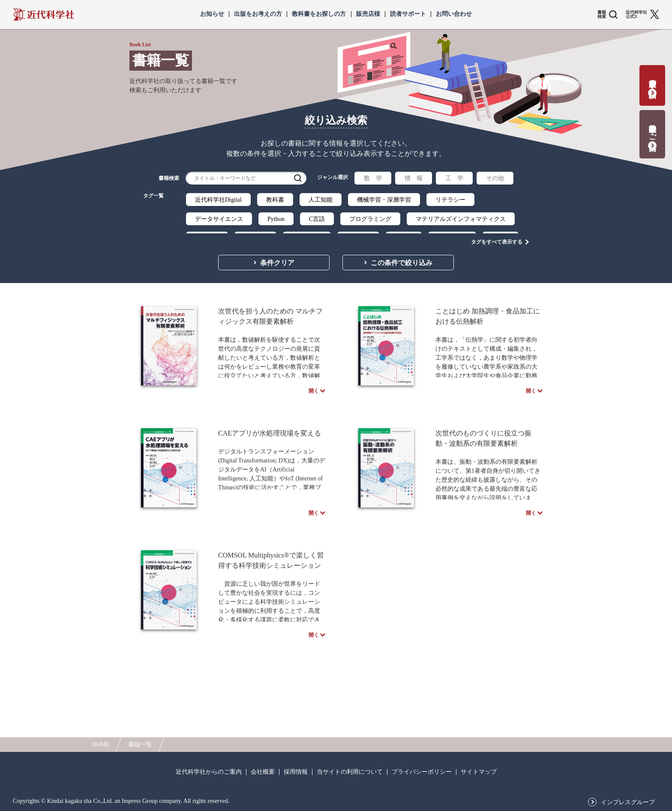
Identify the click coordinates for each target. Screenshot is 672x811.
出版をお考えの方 (258, 14)
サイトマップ (479, 772)
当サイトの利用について (350, 772)
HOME (100, 744)
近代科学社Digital (218, 200)
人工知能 (321, 200)
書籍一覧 (140, 744)
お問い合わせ (454, 14)
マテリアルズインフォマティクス (461, 219)
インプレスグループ (628, 802)
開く (314, 399)
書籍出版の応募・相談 (652, 80)
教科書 (275, 200)
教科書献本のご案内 (652, 129)
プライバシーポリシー (422, 772)
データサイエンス (219, 219)
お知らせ (212, 14)
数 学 (373, 178)
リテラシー (450, 200)
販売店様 (368, 14)
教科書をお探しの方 (319, 14)
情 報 (414, 178)
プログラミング (370, 219)
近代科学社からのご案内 (209, 772)
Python (276, 219)
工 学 (454, 178)
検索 (297, 178)
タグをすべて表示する (496, 236)
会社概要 (263, 772)
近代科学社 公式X (636, 14)
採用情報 (296, 772)
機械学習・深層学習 (384, 200)
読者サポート (408, 14)
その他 (495, 178)
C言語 (317, 219)
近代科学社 (43, 15)
